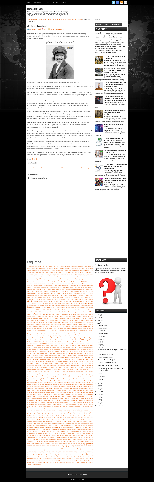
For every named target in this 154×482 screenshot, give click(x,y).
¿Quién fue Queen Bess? (37, 26)
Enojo (80, 334)
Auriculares (64, 282)
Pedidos (33, 410)
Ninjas (72, 398)
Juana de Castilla (75, 371)
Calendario (57, 291)
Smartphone (44, 441)
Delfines (39, 316)
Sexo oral (52, 437)
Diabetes (83, 320)
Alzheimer (30, 274)
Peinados (43, 410)
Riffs (28, 431)
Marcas (84, 382)
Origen (85, 402)
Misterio (64, 390)
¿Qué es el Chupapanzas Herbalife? (109, 365)
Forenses (74, 345)
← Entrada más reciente (35, 168)
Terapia (49, 447)
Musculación (57, 394)
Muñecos (50, 394)
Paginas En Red (80, 479)
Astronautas (44, 282)
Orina (88, 402)
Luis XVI (82, 379)
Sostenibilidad (30, 443)
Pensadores (69, 410)
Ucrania (53, 455)
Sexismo (38, 437)
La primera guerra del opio (106, 354)
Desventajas (79, 318)
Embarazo (85, 330)
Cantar (83, 293)
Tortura (68, 449)
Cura (32, 314)
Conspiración (39, 307)
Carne (49, 295)
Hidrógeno (36, 357)
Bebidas (75, 285)
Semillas (69, 435)
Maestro (52, 381)
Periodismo (86, 410)
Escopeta (39, 338)
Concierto (68, 305)
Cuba (60, 312)
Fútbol (76, 347)
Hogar (91, 357)
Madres (43, 381)
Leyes (57, 377)
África (62, 270)
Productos (42, 420)
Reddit (65, 425)
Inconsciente (77, 363)
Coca (77, 301)
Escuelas (64, 338)
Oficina (91, 400)
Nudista (64, 400)
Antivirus (44, 278)
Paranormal (85, 406)
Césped (49, 299)
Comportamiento (42, 305)
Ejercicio (47, 330)
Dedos (91, 314)
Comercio (72, 303)
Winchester (65, 462)
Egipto (43, 330)
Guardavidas (63, 353)
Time (58, 449)
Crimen (83, 310)
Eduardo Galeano (66, 328)
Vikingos (63, 461)
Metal (71, 388)
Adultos (44, 270)
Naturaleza (58, 396)
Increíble (91, 363)
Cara (28, 295)
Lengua (74, 375)
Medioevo (85, 386)
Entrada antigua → (86, 168)
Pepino (74, 410)
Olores (38, 402)
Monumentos (63, 392)
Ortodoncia (30, 404)
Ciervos (35, 301)
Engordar (70, 334)
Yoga (73, 462)
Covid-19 (72, 310)
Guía (79, 353)
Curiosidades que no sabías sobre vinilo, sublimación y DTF (114, 97)
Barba (87, 284)
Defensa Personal (31, 316)
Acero (57, 268)
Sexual (58, 437)
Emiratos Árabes (35, 332)
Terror (53, 447)
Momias (33, 392)
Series (85, 435)
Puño (28, 423)
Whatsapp (59, 462)
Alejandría (61, 272)
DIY (77, 324)
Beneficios (86, 285)
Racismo (40, 423)
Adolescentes (37, 270)
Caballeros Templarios (73, 289)
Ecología (84, 326)
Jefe (59, 371)
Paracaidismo (77, 406)
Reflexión (80, 425)
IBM (53, 361)
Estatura (63, 340)
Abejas (79, 266)
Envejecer (50, 336)
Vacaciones (30, 457)
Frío (58, 347)
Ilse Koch (75, 361)
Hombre (29, 359)
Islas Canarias (39, 371)
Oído (32, 402)
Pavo (90, 408)
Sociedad (51, 441)
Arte (73, 280)
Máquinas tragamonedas (60, 382)
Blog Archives (116, 24)
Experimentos (38, 342)
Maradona (72, 382)
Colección (50, 303)
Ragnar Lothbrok (55, 423)
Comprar (48, 305)
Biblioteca (29, 287)
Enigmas (76, 334)
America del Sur (68, 274)
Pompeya (75, 416)
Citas (51, 301)
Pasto (65, 408)
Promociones (66, 420)
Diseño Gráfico (48, 324)
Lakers (38, 375)
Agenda (66, 270)
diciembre (101, 325)
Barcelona (29, 285)
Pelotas (60, 410)
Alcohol (56, 272)
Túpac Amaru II (89, 453)
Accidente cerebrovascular (39, 268)
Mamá (70, 381)
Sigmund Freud (45, 439)
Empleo (60, 332)
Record (46, 425)
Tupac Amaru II (80, 453)
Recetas (91, 423)
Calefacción (52, 291)
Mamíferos (74, 381)
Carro (61, 295)
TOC (65, 449)
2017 (48, 266)
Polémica (60, 416)
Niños (81, 398)
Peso (57, 412)
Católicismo (63, 297)
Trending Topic (39, 453)
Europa (87, 340)
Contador (62, 307)
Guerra (70, 353)
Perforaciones (79, 410)
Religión (57, 427)
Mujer (29, 394)
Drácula (56, 326)
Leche (56, 375)
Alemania (78, 272)
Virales (29, 462)
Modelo (29, 392)
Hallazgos (35, 355)
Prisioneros (77, 417)
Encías (80, 332)
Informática (30, 367)
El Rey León (66, 330)
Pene (64, 410)
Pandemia (90, 404)
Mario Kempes (48, 384)
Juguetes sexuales (42, 373)
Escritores (53, 338)
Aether (53, 270)
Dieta (59, 322)
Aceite (54, 268)
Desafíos (84, 316)
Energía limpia (45, 334)
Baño (83, 284)
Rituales (42, 431)
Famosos (70, 342)
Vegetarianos (70, 457)
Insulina (86, 367)
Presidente (56, 417)
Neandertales (83, 396)
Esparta (91, 338)
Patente (69, 408)
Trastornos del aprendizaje (86, 451)
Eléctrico (80, 330)
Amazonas (42, 274)
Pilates (31, 414)
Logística (90, 377)
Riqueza (35, 431)
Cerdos (29, 299)
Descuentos (63, 318)
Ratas (72, 423)
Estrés (70, 340)
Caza (67, 297)
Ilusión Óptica (89, 361)
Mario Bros (41, 384)
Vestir (53, 458)
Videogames (77, 458)
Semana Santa (58, 435)
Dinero (74, 322)
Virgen (33, 462)
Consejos (64, 3)
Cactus (29, 291)
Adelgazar (90, 268)
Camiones (52, 293)
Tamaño (72, 445)
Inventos (58, 369)
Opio (53, 402)
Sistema (81, 439)
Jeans (56, 371)
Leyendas (52, 377)
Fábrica (60, 342)
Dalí (53, 314)
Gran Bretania (40, 353)
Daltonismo (57, 314)
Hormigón (63, 359)
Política (71, 416)
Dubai (68, 326)
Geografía (30, 351)
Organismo (66, 402)
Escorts (44, 338)
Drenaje (60, 326)
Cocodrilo (38, 303)
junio (99, 342)
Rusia (73, 431)
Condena (73, 305)
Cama (91, 291)
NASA (38, 396)
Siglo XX (38, 439)
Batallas (64, 285)
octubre (100, 331)
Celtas (82, 297)
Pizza (68, 414)
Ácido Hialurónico (69, 268)
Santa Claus (75, 433)
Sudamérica (82, 443)
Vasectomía (49, 457)
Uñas (83, 455)
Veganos (59, 457)
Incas (65, 363)
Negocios (90, 396)
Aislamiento (38, 272)
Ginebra (68, 351)
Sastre (79, 433)
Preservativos (49, 417)
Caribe (45, 295)
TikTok (55, 449)
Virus (37, 462)
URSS (86, 455)
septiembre (102, 333)
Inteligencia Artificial (39, 369)
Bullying (62, 289)
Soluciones (76, 441)
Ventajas (30, 458)
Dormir (52, 326)
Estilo (67, 340)
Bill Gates (50, 287)
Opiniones (49, 402)
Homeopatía (42, 359)
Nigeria (61, 398)
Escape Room (77, 336)
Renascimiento (78, 427)
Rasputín (68, 423)
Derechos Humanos (76, 316)
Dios (81, 322)
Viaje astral (66, 458)
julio (99, 339)
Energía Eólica (36, 334)
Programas (55, 420)
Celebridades (77, 297)
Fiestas (68, 343)
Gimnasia (56, 351)
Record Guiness (53, 425)
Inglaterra (47, 367)
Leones (39, 377)
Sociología (57, 441)
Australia (70, 282)
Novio (51, 400)
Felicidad (29, 343)
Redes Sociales (72, 425)
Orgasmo (79, 402)
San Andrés (39, 433)
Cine (38, 301)
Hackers (29, 355)
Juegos (29, 373)
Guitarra (83, 353)
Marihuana (90, 382)
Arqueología (47, 280)
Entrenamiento (30, 336)
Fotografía (84, 345)
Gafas (87, 347)
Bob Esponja (77, 287)
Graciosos (33, 353)
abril (99, 347)
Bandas (74, 284)
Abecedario (74, 266)
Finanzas (81, 343)
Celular (86, 297)
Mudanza (81, 392)
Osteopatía (43, 404)
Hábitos (91, 353)
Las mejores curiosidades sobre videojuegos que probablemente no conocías (115, 180)
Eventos (91, 340)
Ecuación (35, 328)
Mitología (75, 390)
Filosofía (76, 343)
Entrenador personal (87, 334)
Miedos (29, 390)
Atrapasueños (57, 282)
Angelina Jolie (43, 276)
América (48, 274)
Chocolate (82, 299)
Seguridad (40, 435)
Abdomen (68, 266)
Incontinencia (84, 363)
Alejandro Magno (69, 272)
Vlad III (48, 462)
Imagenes (30, 363)
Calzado (88, 291)
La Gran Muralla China (85, 373)
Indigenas (38, 365)
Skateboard (30, 441)
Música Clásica (70, 394)
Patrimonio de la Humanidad (81, 408)
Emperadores (49, 332)
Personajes (36, 412)
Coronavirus (30, 310)
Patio (72, 408)
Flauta (47, 345)
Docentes (91, 324)
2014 (39, 266)
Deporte (56, 316)
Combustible (66, 303)
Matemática (75, 384)
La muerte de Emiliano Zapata (107, 363)
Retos (48, 429)
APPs (79, 278)
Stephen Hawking (44, 443)
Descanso (41, 318)
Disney (64, 324)
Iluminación (82, 361)
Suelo (87, 443)
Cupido (29, 314)
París (33, 408)
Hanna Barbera (48, 355)
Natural (52, 396)
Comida (77, 303)
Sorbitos (87, 441)
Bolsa (85, 287)
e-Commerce (74, 326)
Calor (84, 291)
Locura (86, 377)
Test (61, 447)
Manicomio (86, 381)
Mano (91, 381)
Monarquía (39, 392)
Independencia (31, 365)
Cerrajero (39, 299)
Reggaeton (42, 427)
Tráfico (35, 451)
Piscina (54, 414)
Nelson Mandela (31, 398)
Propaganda (73, 420)
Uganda (57, 455)
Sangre (69, 433)
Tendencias (43, 447)
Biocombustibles (57, 287)
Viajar (61, 458)
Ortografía (37, 404)
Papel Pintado (70, 406)
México (91, 388)
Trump (64, 453)
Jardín (52, 371)
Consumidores (56, 307)
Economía (90, 326)
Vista (44, 462)
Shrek (71, 437)
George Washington (44, 351)
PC (92, 408)
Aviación (35, 19)
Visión (40, 462)
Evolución (30, 342)
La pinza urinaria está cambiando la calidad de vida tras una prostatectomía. (115, 166)
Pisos (58, 414)
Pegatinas (37, 410)
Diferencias (64, 322)
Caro (52, 295)
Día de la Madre (87, 318)
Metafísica (66, 388)
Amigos (75, 274)
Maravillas (78, 382)
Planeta (81, 414)
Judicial (82, 371)
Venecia (85, 457)
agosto (100, 336)
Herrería (91, 355)
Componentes (33, 305)
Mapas (45, 382)
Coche (87, 301)
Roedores (49, 431)
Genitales (90, 349)
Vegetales (64, 457)
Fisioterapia (38, 345)
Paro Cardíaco (38, 408)
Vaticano (55, 457)
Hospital (79, 359)
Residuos (29, 429)
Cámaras (29, 293)
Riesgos (91, 429)
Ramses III (63, 423)
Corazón (83, 307)
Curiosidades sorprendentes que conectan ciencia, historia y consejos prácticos (115, 84)
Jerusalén (63, 371)
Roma (53, 431)
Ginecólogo (73, 351)
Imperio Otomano (53, 363)
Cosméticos (54, 310)
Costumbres (65, 310)
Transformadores (45, 451)
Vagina (40, 457)
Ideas (58, 361)
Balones (70, 284)
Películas (48, 410)
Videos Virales (54, 461)
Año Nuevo (56, 278)
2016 (45, 266)
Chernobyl (57, 299)
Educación (74, 328)
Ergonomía (62, 336)
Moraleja (69, 392)
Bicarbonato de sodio (38, 287)
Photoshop (66, 412)
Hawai (55, 355)
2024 (98, 320)
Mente (51, 388)
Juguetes (34, 373)
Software (63, 441)
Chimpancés (71, 299)
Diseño (42, 324)
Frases (43, 347)
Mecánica (48, 386)
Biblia (91, 285)
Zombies (39, 464)
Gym (87, 353)
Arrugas (69, 280)
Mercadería (56, 388)
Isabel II (87, 369)
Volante (52, 462)
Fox (92, 345)
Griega (54, 353)
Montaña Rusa (55, 392)
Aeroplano (48, 270)
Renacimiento (69, 427)
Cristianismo (89, 310)
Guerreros (75, 353)
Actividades (77, 268)
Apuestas (83, 278)
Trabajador (73, 449)
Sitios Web (87, 439)
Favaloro (91, 342)
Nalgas (86, 394)
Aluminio (91, 272)
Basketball (39, 285)
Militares (49, 390)
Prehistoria (42, 417)
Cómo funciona (85, 303)
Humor (37, 361)
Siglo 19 (78, 437)
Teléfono (90, 445)
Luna (89, 379)
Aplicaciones (68, 278)
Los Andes (33, 379)
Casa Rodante (80, 295)
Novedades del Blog (45, 400)
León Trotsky (89, 375)
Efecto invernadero (36, 330)
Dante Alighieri (64, 314)
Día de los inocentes (40, 320)
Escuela (59, 338)
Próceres (29, 420)
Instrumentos (80, 367)
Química (35, 423)
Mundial (40, 394)
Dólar (44, 326)
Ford (70, 345)
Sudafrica (76, 443)
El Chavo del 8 (59, 330)
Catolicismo (56, 297)
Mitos (80, 390)
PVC (31, 423)
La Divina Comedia (74, 373)
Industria (48, 365)
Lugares (70, 379)
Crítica (40, 312)
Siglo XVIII (32, 439)
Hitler (87, 357)
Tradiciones (85, 449)
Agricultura (78, 270)
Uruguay (91, 455)
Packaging (49, 404)
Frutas (60, 347)
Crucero (52, 312)
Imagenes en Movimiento (40, 363)
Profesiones (49, 420)
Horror (74, 359)
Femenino (35, 343)
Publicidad (76, 421)
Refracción (90, 425)
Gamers (41, 349)
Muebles (86, 392)
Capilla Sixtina (89, 293)
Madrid (47, 381)
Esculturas (70, 338)
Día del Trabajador (74, 320)
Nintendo (76, 398)
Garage (59, 349)
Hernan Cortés (76, 355)
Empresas (75, 332)
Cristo (29, 312)
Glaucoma (90, 351)
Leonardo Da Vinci (32, 377)
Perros (91, 410)
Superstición (54, 445)
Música (63, 394)
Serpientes (90, 435)
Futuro (80, 347)
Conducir (84, 305)
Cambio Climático (37, 293)
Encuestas (90, 332)
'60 (28, 266)
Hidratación (30, 357)
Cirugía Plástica (45, 301)
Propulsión (90, 420)
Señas (81, 435)
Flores (51, 345)
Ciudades (56, 301)
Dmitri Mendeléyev (83, 324)
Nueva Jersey (69, 400)
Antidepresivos (70, 276)
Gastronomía (72, 349)
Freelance (47, 347)
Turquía (35, 455)
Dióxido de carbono (88, 322)
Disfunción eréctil (56, 324)
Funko (72, 347)
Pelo (57, 410)
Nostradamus (30, 400)
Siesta (74, 437)
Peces (28, 410)
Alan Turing (45, 272)
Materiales (83, 384)
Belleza (80, 285)
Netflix (41, 398)
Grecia (50, 353)
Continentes (78, 307)
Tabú (62, 445)
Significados (52, 439)
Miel (33, 390)
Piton (62, 414)
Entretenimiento (38, 336)
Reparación (85, 427)
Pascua (57, 408)
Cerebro (33, 299)
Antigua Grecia (78, 276)
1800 (36, 266)
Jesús (68, 371)
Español (86, 338)
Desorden (73, 318)
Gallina (36, 349)
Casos (91, 295)
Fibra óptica (57, 343)
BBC (68, 285)
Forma (79, 345)
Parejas (29, 408)
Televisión (30, 447)
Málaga (60, 381)
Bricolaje (49, 289)
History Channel (81, 357)
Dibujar (87, 320)
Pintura (40, 414)
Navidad (69, 396)
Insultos (91, 367)
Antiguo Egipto (38, 278)
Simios (69, 439)
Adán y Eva (84, 268)
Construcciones (47, 307)
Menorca (42, 388)
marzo (100, 374)
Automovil (84, 282)
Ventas (40, 458)
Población (49, 416)
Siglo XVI (88, 437)
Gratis (46, 353)
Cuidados (85, 312)
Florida (55, 345)
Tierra (51, 449)
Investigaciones (69, 369)
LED (64, 375)
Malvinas (65, 381)
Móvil (76, 392)
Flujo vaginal (61, 345)
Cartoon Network (68, 295)
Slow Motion (37, 441)
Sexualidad (63, 437)
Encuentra (84, 332)
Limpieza (65, 377)
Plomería (44, 416)
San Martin (57, 433)
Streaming (61, 443)
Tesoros (57, 447)
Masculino (69, 384)
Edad (48, 328)
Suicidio (29, 445)
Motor (73, 392)
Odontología (86, 400)
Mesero (61, 388)
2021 (58, 266)
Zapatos (87, 462)
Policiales (65, 416)
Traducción (30, 451)
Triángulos (50, 453)
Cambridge (46, 293)
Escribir (49, 338)
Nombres (85, 398)
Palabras (73, 404)
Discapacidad (30, 324)
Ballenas (64, 284)
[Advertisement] (60, 245)
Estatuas (57, 340)
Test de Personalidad (69, 447)
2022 (98, 383)
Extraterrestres (53, 342)
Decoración (86, 314)
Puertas (85, 421)
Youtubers (82, 462)
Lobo (83, 377)
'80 (32, 266)
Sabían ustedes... (102, 265)
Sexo (41, 437)
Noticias (37, 400)
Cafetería (36, 291)
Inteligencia (30, 369)
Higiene (49, 357)
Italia (44, 371)
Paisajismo (59, 404)
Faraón (82, 342)
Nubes (55, 400)
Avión (39, 284)
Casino (87, 295)
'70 (30, 266)
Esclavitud (84, 336)
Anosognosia (57, 276)
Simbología (59, 439)
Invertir (63, 369)
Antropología (50, 278)
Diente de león (48, 322)
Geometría (35, 351)
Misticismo (69, 390)
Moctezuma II (85, 390)
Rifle (31, 431)
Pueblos (81, 421)
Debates (80, 314)
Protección (29, 421)
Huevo (33, 361)
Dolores (47, 326)
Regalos (36, 427)
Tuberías (69, 453)
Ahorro (88, 270)
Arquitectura (60, 280)
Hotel (82, 359)
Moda (91, 390)
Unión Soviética (64, 455)
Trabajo (79, 449)
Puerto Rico (90, 421)
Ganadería (46, 349)
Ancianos (36, 276)
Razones (86, 423)
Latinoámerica (50, 375)
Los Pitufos (57, 379)
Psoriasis (70, 421)
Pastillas (61, 408)
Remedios (63, 427)
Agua (84, 270)
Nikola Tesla (67, 398)
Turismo (29, 455)
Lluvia (79, 377)
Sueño (91, 443)
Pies (28, 414)
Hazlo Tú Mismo (61, 355)
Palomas (85, 404)
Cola (46, 303)
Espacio (76, 338)
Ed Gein (45, 328)
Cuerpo (70, 312)
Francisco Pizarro (36, 347)
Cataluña (40, 297)
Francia (29, 347)
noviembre (101, 328)
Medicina (63, 386)
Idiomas (62, 361)
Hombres (35, 359)
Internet (53, 369)
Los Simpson (64, 379)
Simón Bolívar (75, 439)
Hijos (56, 357)
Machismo (32, 381)
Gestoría (52, 351)
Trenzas (45, 453)
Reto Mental (43, 429)
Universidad (72, 455)
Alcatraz (51, 272)
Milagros (44, 390)
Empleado (55, 332)
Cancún (74, 293)
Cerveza (44, 299)
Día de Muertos (50, 320)
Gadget (84, 347)
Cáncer (64, 293)
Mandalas (80, 381)
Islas (33, 371)
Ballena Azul (58, 284)
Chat (52, 299)
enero (100, 379)
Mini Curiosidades (56, 390)
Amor (84, 274)
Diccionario (41, 322)
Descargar (47, 318)
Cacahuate (87, 289)
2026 (98, 315)
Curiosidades (38, 3)
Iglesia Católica (69, 361)
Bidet (45, 287)
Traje (39, 451)
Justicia (56, 373)
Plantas (91, 414)
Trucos (56, 453)
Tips (61, 449)
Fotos (89, 345)
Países (65, 404)
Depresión (68, 316)
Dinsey (78, 322)
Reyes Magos (82, 429)
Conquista (90, 305)
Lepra (47, 377)
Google (29, 353)
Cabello (81, 289)
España (81, 338)
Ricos (87, 429)
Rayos (82, 423)
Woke (69, 462)
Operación (43, 402)
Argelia (31, 280)
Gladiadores (84, 351)
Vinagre (71, 461)
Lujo (86, 379)
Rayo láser (77, 423)
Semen (65, 435)
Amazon (36, 274)
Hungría (41, 361)
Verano (45, 458)
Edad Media (53, 328)
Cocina (34, 303)
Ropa (61, 431)
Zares (91, 462)
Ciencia (47, 3)
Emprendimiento (67, 332)
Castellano (30, 297)
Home (30, 19)
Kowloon (66, 373)
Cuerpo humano (77, 312)
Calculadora (45, 291)
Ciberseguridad (89, 299)
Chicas (62, 299)
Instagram (73, 367)
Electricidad (73, 330)
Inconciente (70, 363)
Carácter (32, 295)
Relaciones (52, 427)
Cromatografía (46, 312)
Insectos (56, 367)
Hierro (45, 357)
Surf (59, 445)
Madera (38, 381)
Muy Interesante (79, 394)
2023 (98, 323)
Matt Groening (37, 386)
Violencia (90, 461)
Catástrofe (45, 297)
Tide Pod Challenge (40, 449)
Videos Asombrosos (33, 461)
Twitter (48, 455)
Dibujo (91, 320)
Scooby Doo (84, 433)
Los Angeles (40, 379)
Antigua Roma (88, 276)
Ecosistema (30, 328)
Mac (28, 381)
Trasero (59, 451)
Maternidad (90, 384)
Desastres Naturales (32, 318)
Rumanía (69, 431)
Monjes (44, 392)
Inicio (28, 3)
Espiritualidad (30, 340)
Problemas (90, 417)
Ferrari (51, 343)
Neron (37, 398)
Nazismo (74, 396)
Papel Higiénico (63, 406)
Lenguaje (79, 375)
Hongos (59, 359)
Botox (34, 289)
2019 (98, 391)
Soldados (69, 441)
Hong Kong (53, 359)
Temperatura (36, 447)
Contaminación (69, 307)
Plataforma (35, 416)
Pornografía (81, 416)
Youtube (77, 462)
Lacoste (33, 375)
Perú (54, 412)
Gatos (78, 349)
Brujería (58, 289)
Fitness (43, 345)
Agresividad (72, 270)
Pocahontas (55, 416)
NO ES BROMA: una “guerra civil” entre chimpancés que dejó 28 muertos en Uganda (115, 70)
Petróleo (61, 412)
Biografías (42, 19)
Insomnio (68, 367)
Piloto (80, 19)
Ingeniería (41, 367)
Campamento (58, 293)
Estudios (81, 340)
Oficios (29, 402)
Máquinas (50, 382)
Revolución (54, 429)
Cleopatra (66, 301)
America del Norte (57, 274)
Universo (78, 455)
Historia (55, 3)
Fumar (64, 347)
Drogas (65, 326)
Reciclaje (29, 425)
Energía (29, 334)
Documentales (31, 326)
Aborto (91, 266)
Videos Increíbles (44, 461)
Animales (50, 276)
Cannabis (79, 293)
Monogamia (49, 392)
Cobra (74, 301)
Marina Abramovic (32, 384)
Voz (55, 462)
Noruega (91, 398)
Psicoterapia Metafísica (55, 421)
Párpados (45, 408)
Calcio (40, 291)
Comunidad (63, 305)
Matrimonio (30, 386)
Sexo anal (46, 437)
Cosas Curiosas (35, 9)
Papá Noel (56, 406)
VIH (59, 461)
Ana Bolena (90, 274)
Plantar (86, 414)
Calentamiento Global (67, 291)
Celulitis (91, 297)
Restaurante (35, 429)
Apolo (72, 278)
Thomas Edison (31, 449)
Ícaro (55, 361)
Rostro (64, 431)
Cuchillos (64, 312)
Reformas (85, 425)
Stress (65, 443)
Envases (45, 336)
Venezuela (90, 457)
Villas (67, 461)
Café (32, 291)
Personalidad (42, 412)
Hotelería (87, 359)
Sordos (91, 441)
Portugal (91, 416)
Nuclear (59, 400)
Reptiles (91, 427)
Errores (67, 336)
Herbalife (69, 355)
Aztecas (43, 284)
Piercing (83, 412)
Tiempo (47, 449)
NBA (78, 396)
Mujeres (74, 19)
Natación (42, 396)
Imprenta (60, 363)
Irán (84, 369)
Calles (80, 291)
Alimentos (85, 272)
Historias (74, 357)
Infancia (68, 365)
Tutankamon (41, 455)
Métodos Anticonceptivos (80, 388)
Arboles (88, 278)
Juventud (61, 373)
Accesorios (30, 268)
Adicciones (30, 270)
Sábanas (77, 431)
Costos (59, 310)
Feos (47, 343)
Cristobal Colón (35, 312)
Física (91, 343)
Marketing (56, 384)
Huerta (91, 359)
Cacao (91, 289)
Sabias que (83, 431)
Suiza (34, 445)
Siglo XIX (83, 437)
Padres (54, 404)
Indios (43, 365)
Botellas (29, 289)
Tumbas (74, 453)
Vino (81, 461)
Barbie (91, 284)
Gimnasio (62, 351)
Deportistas (62, 316)
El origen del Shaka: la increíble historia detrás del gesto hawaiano (114, 112)
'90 (33, 266)
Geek (81, 349)
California (76, 291)
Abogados (83, 266)
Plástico (29, 416)
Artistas (77, 280)
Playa (40, 416)
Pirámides (44, 414)
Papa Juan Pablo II (48, 406)
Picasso (76, 412)
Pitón (65, 414)
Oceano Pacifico (78, 400)
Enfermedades (63, 334)
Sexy (68, 437)
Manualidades (39, 382)
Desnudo (68, 318)
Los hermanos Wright (48, 379)
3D (63, 266)
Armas (42, 280)
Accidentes (49, 268)
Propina (85, 420)
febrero (100, 376)
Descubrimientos (55, 318)
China (76, 299)
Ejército (52, 330)
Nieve (57, 398)
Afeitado (58, 270)
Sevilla (33, 437)
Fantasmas (76, 342)
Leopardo (43, 377)
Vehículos (77, 457)
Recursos (60, 425)
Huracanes (47, 361)
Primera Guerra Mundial (67, 417)
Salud (33, 433)
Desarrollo (90, 316)
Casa (74, 295)
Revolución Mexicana (73, 429)
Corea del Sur (89, 307)
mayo (100, 345)
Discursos (37, 324)
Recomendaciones (38, 425)
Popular (98, 24)
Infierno (79, 365)
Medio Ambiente (77, 386)
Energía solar (54, 334)
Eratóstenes (56, 336)
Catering (51, 297)
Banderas (79, 284)
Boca (82, 287)
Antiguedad (30, 278)
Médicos (69, 386)
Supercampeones (46, 445)
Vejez (81, 457)
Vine (75, 461)
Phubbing (71, 412)
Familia (65, 342)
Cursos (49, 314)
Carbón (37, 295)
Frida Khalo (53, 347)
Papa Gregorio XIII (38, 406)
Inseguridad (62, 367)
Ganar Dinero (53, 349)
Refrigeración (30, 427)
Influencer (84, 365)
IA (50, 361)
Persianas (29, 412)
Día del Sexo (65, 320)
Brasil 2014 (42, 289)
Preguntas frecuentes (32, 417)
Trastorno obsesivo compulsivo (70, 451)
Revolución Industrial (62, 429)
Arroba (65, 280)
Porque (86, 416)
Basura (45, 285)
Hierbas (41, 357)
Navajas (64, 396)
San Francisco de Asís (48, 433)
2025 (60, 266)
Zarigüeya (29, 464)
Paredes (91, 406)
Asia (33, 282)
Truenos (60, 453)
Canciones (69, 293)
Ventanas (35, 458)
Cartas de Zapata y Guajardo (107, 360)
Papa (32, 406)
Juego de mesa (89, 371)
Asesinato (85, 280)
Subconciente (71, 443)
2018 (51, 266)
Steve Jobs (51, 443)
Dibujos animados (32, 322)
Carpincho (56, 295)
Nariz (34, 396)
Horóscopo (69, 359)
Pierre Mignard (89, 412)
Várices (44, 457)
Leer (66, 375)
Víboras (71, 458)
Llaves (76, 377)
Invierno (76, 369)
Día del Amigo (58, 320)
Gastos (66, 349)
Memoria (37, 388)
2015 (42, 266)
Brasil (37, 289)
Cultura (91, 312)
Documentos (39, 326)
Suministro (38, 445)
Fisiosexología (30, 345)
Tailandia (66, 445)
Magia (56, 381)
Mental (47, 388)
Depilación (50, 316)
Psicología (45, 421)
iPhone (80, 369)
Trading (91, 449)
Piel (80, 412)
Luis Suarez (76, 379)
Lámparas (42, 375)
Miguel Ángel (38, 390)
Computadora (56, 305)
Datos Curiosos (73, 314)
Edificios (60, 328)
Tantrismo (77, 445)
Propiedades (80, 420)
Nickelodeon (53, 398)
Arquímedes (53, 280)
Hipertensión (61, 357)
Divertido (73, 324)
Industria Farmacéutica (58, 365)
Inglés (52, 367)
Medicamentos (55, 386)
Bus (66, 289)
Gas (63, 349)
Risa (38, 431)
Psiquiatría (64, 421)
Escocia (34, 338)
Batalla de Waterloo (57, 285)
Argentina (36, 280)
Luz (92, 379)
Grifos (58, 353)
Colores (60, 303)
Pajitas (69, 404)
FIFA (71, 343)
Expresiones (46, 342)
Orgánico (60, 402)
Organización (73, 402)
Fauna (86, 342)
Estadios (42, 340)
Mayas (43, 386)
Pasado (52, 408)
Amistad (80, 274)
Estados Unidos (50, 340)
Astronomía (50, 282)
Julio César (51, 373)
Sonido (82, 441)
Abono (88, 266)
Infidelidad (74, 365)
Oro (92, 402)
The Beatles (90, 447)
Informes (36, 367)
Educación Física (82, 328)
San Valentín (64, 433)
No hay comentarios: (57, 29)
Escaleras (71, 336)
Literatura (71, 377)
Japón (48, 371)
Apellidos (62, 278)
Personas (49, 412)
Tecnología (84, 445)
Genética (85, 349)
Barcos (35, 285)
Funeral (68, 347)
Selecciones (51, 435)
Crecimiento (78, 310)
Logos (28, 379)
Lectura (60, 375)
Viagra (57, 458)
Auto (74, 282)
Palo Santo (79, 404)
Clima (70, 301)
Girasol (78, 351)
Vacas (35, 457)
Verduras (49, 458)
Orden (56, 402)
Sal (87, 431)
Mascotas (62, 384)
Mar (68, 382)
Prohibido (60, 420)
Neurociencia (46, 398)
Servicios (29, 437)
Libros (60, 377)
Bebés (71, 285)
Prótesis (35, 421)
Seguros (45, 435)
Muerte (91, 392)
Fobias (66, 345)
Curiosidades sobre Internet (113, 138)
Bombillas (90, 287)
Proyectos (39, 421)
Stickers (56, 443)
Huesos (29, 361)
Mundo (46, 394)
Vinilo (78, 461)
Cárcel (41, 295)
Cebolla (71, 297)
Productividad (35, 420)
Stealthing (37, 443)
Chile (65, 299)
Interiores (48, 369)
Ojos (35, 402)
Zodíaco (35, 464)
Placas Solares (74, 414)
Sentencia (77, 435)
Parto (49, 408)
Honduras (47, 359)
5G (65, 266)
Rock (45, 431)
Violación (85, 461)
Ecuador (40, 328)
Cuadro (56, 312)
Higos (53, 357)
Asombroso (37, 282)
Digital (69, 322)
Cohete (43, 303)
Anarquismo (30, 276)
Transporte (53, 451)
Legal (69, 375)
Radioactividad (47, 423)
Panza (28, 406)
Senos (73, 435)
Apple (76, 278)
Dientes (55, 322)
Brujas (53, 289)
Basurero (49, 285)
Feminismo (42, 343)
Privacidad (83, 417)
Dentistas (44, 316)
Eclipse (79, 326)
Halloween (41, 355)
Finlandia (86, 343)
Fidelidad (63, 343)
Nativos (47, 396)
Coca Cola (81, 301)
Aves (89, 282)
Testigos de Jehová (81, 447)
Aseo (80, 280)
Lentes (84, 375)
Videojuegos (84, 458)
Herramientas (84, 355)
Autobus (78, 282)
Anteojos (63, 276)
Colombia (55, 303)
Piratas (50, 414)
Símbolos (65, 439)
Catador (35, 297)
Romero (57, 431)
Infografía (90, 365)
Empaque (43, 332)
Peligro (54, 410)
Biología (71, 287)
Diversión (68, 324)
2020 (55, 266)
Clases (61, 301)
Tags (106, 24)
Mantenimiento (31, 382)
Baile (53, 284)
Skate (91, 439)
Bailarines (48, 284)
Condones (79, 305)
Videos (91, 458)
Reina (47, 427)
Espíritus (37, 340)
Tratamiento (30, 453)
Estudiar (74, 340)
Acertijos (62, 268)
